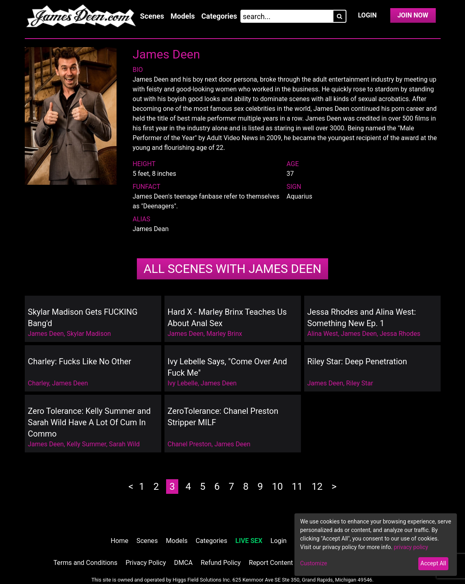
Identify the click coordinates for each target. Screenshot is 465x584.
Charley (38, 383)
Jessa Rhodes (400, 333)
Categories (219, 16)
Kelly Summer (86, 444)
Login (367, 15)
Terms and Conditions (85, 563)
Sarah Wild (124, 444)
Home (119, 541)
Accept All (433, 563)
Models (183, 16)
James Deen (232, 269)
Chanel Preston (190, 444)
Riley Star (359, 383)
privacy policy (411, 547)
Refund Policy (220, 563)
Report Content (271, 563)
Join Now (412, 15)
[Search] (339, 16)
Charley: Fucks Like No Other (80, 361)
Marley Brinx (224, 333)
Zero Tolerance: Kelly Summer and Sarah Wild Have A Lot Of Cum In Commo (89, 422)
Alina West (322, 333)
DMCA (183, 563)
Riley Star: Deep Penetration (357, 361)
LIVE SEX (249, 541)
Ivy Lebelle (183, 383)
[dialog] (375, 544)
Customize (313, 563)
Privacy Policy (145, 563)
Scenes (152, 16)
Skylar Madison (89, 333)
